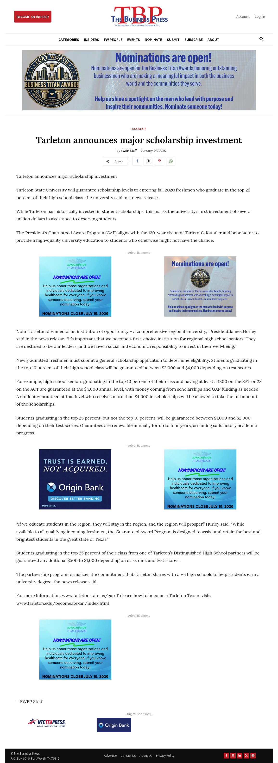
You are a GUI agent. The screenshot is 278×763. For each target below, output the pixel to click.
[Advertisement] (200, 653)
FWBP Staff (129, 150)
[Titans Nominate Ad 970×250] (139, 80)
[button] (259, 39)
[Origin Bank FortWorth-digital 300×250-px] (75, 479)
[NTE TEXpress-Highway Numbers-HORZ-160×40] (46, 722)
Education (138, 128)
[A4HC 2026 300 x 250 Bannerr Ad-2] (75, 286)
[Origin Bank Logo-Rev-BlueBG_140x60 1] (114, 725)
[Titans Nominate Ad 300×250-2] (200, 286)
